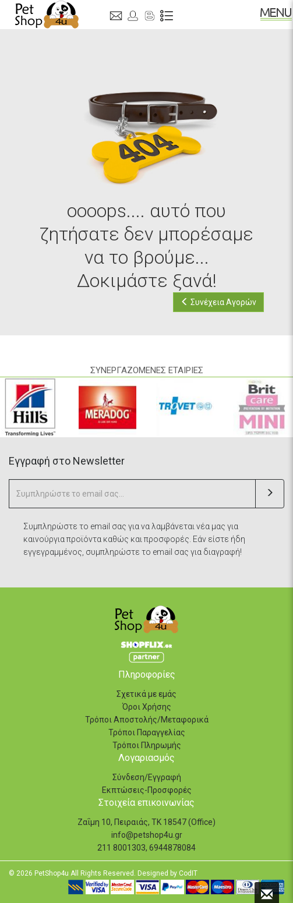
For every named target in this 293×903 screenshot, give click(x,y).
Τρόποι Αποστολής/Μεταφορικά (147, 719)
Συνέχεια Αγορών (218, 302)
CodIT (188, 873)
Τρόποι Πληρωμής (146, 745)
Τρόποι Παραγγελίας (146, 732)
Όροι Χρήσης (146, 706)
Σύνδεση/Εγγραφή (146, 777)
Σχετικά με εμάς (146, 694)
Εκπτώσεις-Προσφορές (147, 790)
